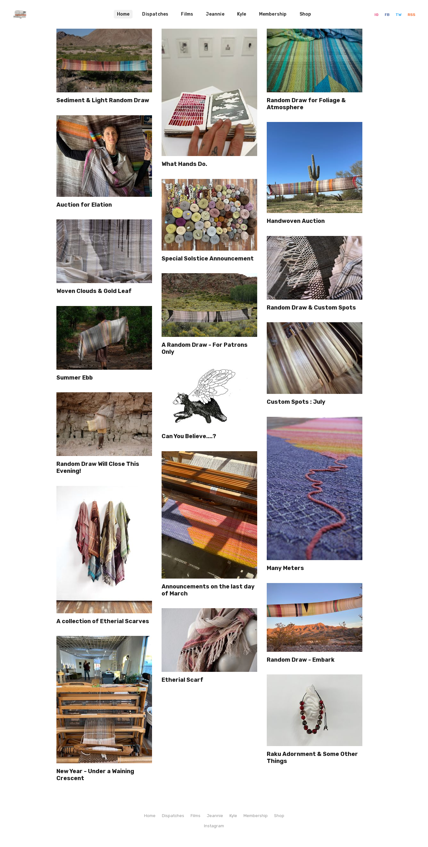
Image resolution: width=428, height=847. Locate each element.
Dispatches (155, 14)
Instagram (214, 825)
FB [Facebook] (387, 14)
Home (123, 14)
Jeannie (215, 14)
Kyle (241, 14)
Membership (273, 14)
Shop (305, 14)
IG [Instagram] (377, 14)
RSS (411, 14)
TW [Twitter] (399, 14)
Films (187, 14)
